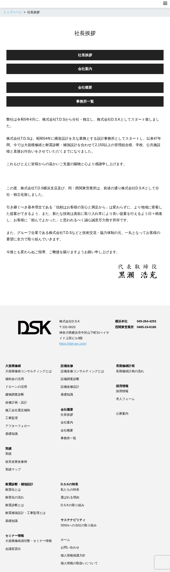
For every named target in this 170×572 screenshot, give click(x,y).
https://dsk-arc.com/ (72, 343)
